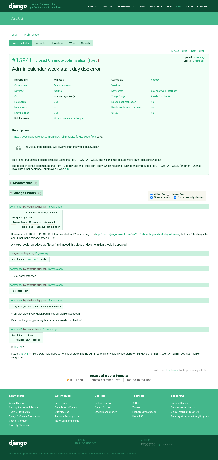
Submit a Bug (62, 412)
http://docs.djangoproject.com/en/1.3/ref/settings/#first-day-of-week (136, 234)
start (170, 91)
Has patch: (20, 102)
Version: (115, 85)
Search (85, 43)
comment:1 (16, 206)
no (152, 102)
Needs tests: (21, 107)
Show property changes (191, 197)
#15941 (22, 60)
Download (107, 6)
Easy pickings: (22, 113)
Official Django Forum (106, 412)
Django (18, 6)
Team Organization (19, 412)
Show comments (163, 197)
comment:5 (16, 329)
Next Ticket (197, 51)
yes (56, 102)
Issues (178, 6)
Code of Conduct (18, 420)
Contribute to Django (66, 407)
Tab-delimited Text (139, 380)
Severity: (19, 91)
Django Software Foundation (24, 416)
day (175, 91)
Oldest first (160, 194)
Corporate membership (183, 407)
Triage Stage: (118, 96)
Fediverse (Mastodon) (144, 412)
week (164, 91)
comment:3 (16, 285)
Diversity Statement (19, 425)
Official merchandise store (185, 412)
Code (169, 6)
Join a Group (61, 403)
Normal (58, 91)
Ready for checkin (161, 96)
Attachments (25, 183)
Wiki (72, 43)
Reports (40, 43)
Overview (92, 6)
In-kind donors (86, 443)
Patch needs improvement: (126, 107)
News (142, 6)
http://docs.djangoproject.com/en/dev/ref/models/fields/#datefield (54, 136)
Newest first (177, 194)
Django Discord (103, 407)
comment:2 (16, 269)
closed (41, 60)
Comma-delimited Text (105, 380)
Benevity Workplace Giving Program (190, 416)
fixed (93, 60)
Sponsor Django (179, 403)
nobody (155, 79)
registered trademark (93, 453)
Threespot (149, 444)
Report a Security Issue (67, 416)
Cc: (16, 96)
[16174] (18, 347)
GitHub (135, 403)
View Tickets (20, 43)
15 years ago (198, 57)
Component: (21, 85)
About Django (16, 403)
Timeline (57, 43)
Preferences (31, 34)
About (189, 6)
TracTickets (172, 370)
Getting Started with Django (24, 407)
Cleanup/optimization (67, 60)
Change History (27, 193)
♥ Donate (202, 6)
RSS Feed (76, 380)
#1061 (69, 169)
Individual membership (67, 420)
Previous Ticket (178, 51)
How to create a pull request (70, 118)
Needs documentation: (124, 102)
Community (155, 6)
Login (15, 34)
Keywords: (117, 91)
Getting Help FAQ (104, 403)
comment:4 (16, 300)
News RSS (137, 416)
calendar (156, 91)
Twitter (136, 407)
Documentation (126, 6)
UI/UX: (114, 113)
